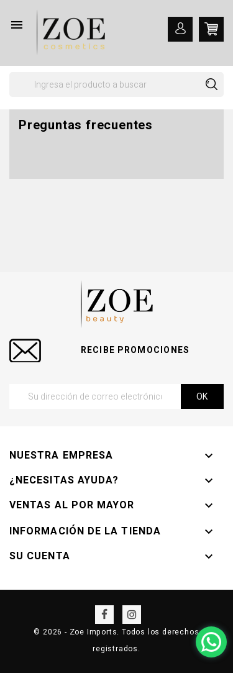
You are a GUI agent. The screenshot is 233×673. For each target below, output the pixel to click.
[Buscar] (116, 84)
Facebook (104, 614)
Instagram (131, 614)
